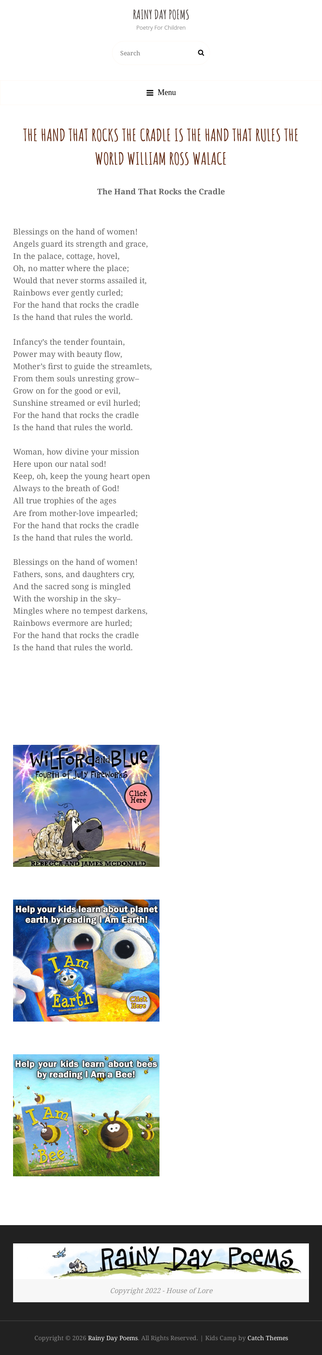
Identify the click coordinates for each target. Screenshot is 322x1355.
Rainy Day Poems (161, 14)
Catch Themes (267, 1338)
